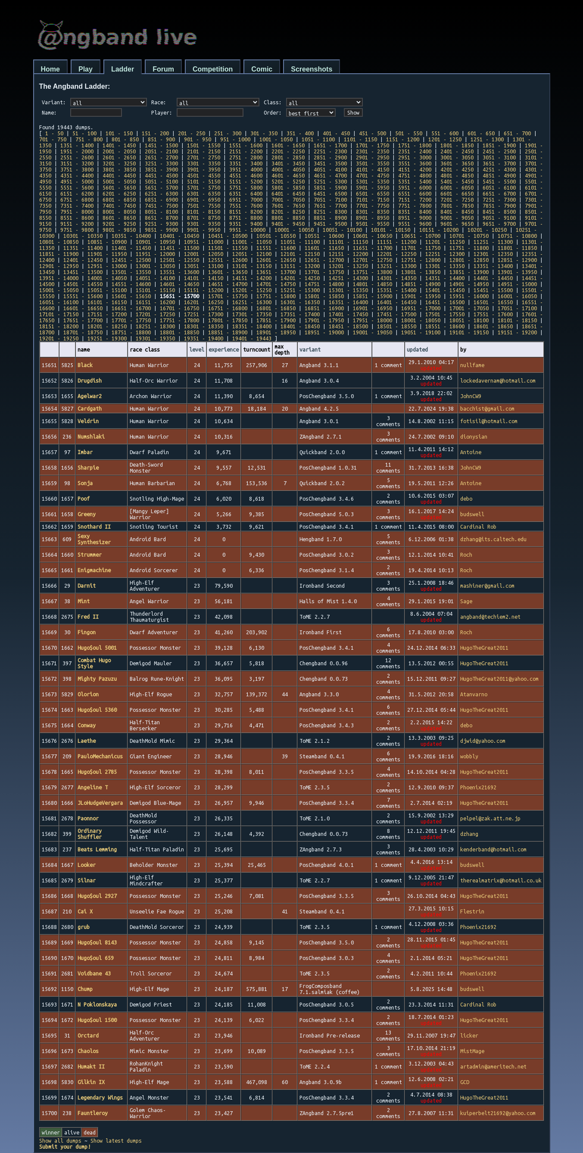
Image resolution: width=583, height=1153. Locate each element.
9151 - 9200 (77, 224)
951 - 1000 (235, 139)
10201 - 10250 (487, 230)
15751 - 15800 (276, 296)
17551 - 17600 (493, 314)
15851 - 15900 (372, 296)
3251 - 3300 (161, 163)
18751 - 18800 (131, 332)
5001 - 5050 (119, 181)
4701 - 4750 (372, 175)
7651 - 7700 (330, 206)
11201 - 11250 (445, 242)
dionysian (473, 436)
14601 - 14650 (179, 284)
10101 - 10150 (390, 230)
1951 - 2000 (77, 151)
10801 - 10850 (58, 242)
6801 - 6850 (119, 199)
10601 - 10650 (372, 236)
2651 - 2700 (161, 157)
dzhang (469, 834)
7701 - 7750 (372, 206)
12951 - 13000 (107, 266)
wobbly (469, 756)
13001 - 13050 (155, 266)
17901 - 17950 (324, 320)
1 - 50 (54, 133)
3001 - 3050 (457, 157)
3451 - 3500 (330, 163)
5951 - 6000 (414, 187)
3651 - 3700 (499, 163)
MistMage (472, 1051)
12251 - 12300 (445, 254)
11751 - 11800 (469, 248)
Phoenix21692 (478, 787)
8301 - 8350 (372, 212)
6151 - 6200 (77, 193)
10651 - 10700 (420, 236)
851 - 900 (161, 139)
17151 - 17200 (107, 314)
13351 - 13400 (493, 266)
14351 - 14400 (445, 278)
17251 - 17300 (203, 314)
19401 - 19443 (251, 338)
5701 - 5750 (203, 187)
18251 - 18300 (155, 326)
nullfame (472, 365)
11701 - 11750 (420, 248)
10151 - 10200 (438, 230)
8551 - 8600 (77, 218)
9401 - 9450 (288, 224)
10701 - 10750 (469, 236)
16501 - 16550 (493, 302)
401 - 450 (336, 133)
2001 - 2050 (119, 151)
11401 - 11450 (131, 248)
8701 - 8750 (203, 218)
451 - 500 (372, 133)
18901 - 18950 (276, 332)
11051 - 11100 (300, 242)
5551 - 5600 (77, 187)
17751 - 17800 (179, 320)
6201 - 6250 (119, 193)
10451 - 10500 (227, 236)
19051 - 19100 (420, 332)
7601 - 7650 (288, 206)
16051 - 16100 (58, 302)
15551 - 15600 (83, 296)
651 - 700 (517, 133)
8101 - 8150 (203, 212)
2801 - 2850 (288, 157)
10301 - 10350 (83, 236)
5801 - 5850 (288, 187)
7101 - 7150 (372, 199)
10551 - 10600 (324, 236)
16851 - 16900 (324, 308)
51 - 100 (84, 133)
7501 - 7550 (203, 206)
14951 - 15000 (517, 284)
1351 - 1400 (77, 145)
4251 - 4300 (499, 169)
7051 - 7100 (330, 199)
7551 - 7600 (245, 206)
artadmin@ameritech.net (493, 1066)
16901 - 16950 (372, 308)
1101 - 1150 (360, 139)
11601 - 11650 (324, 248)
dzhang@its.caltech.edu (493, 539)
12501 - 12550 (179, 260)
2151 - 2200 (245, 151)
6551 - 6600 (414, 193)
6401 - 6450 (288, 193)
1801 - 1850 (457, 145)
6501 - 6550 (372, 193)
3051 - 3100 (499, 157)
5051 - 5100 (161, 181)
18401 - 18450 (300, 326)
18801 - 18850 (179, 332)
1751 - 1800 (414, 145)
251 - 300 (227, 133)
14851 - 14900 (420, 284)
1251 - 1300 (487, 139)
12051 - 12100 (251, 254)
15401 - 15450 (445, 290)
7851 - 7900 (499, 206)
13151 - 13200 (300, 266)
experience (224, 349)
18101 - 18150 (517, 320)
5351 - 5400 (414, 181)
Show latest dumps (116, 1140)
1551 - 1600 (245, 145)
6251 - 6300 (161, 193)
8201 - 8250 (288, 212)
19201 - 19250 (58, 338)
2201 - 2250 (288, 151)
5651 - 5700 (161, 187)
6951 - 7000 (245, 199)
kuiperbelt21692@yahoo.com (498, 1113)
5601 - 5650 (119, 187)
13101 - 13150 (251, 266)
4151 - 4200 (414, 169)
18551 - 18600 (445, 326)
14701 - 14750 (276, 284)
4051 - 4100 (330, 169)
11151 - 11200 (396, 242)
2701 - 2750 (203, 157)
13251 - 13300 (396, 266)
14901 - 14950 (469, 284)
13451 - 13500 (83, 272)
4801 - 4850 (457, 175)
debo (466, 498)
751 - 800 (89, 139)
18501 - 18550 (396, 326)
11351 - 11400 (83, 248)
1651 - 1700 (330, 145)
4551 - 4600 (245, 175)
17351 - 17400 (300, 314)
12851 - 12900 (517, 260)
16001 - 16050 (517, 296)
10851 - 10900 (107, 242)
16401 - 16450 (396, 302)
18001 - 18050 (420, 320)
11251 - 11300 (493, 242)
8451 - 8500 (499, 212)
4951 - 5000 (77, 181)
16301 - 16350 (300, 302)
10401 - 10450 (179, 236)
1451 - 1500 (161, 145)
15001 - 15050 (58, 290)
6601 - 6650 (457, 193)
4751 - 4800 (414, 175)
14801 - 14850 (372, 284)
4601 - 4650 (288, 175)
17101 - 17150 (58, 314)
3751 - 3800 (77, 169)
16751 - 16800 (227, 308)
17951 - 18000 (372, 320)
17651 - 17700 (83, 320)
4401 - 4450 (119, 175)
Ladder (122, 69)
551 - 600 (444, 133)
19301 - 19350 (155, 338)
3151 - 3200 (77, 163)
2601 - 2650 (119, 157)
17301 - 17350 (251, 314)
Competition (213, 69)
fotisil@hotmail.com (489, 421)
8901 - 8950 (372, 218)
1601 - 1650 (288, 145)
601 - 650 (481, 133)
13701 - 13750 (324, 272)
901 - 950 (197, 139)
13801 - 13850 (420, 272)
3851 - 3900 (161, 169)
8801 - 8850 (288, 218)
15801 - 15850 (324, 296)
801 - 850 (125, 139)
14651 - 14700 (227, 284)
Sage (466, 601)
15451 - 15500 (493, 290)
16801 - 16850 (276, 308)
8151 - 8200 (245, 212)
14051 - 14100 (155, 278)
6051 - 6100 (499, 187)
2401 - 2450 (457, 151)
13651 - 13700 (276, 272)
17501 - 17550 (445, 314)
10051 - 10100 (342, 230)
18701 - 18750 (83, 332)
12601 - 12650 (276, 260)
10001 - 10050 (294, 230)
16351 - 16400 (348, 302)
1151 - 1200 (402, 139)
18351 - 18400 (251, 326)
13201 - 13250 (348, 266)
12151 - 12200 (348, 254)
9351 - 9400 (245, 224)
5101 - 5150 (203, 181)
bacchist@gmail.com (487, 408)
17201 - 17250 (155, 314)
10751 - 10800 (517, 236)
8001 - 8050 (119, 212)
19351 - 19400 (203, 338)
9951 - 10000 (247, 230)
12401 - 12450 (83, 260)
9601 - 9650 (457, 224)
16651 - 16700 (131, 308)
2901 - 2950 (372, 157)
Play (85, 69)
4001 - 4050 (288, 169)
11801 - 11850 (517, 248)
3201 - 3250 (119, 163)
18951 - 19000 (324, 332)
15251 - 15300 (300, 290)
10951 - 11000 (203, 242)
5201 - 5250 (288, 181)
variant (310, 349)
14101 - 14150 (203, 278)
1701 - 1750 (372, 145)
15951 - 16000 (469, 296)
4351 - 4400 (77, 175)
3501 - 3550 (372, 163)
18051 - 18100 (469, 320)
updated (417, 349)
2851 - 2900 (330, 157)
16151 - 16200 (155, 302)
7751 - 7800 (414, 206)
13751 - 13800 (372, 272)
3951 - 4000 (245, 169)
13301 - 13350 (445, 266)
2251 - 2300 (330, 151)
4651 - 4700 (330, 175)
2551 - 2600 (77, 157)
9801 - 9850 (119, 230)
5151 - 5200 (245, 181)
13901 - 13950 (517, 272)
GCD (464, 1082)
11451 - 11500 (179, 248)
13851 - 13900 (469, 272)
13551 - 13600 (179, 272)
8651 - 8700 (161, 218)
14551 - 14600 (131, 284)
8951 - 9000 (414, 218)
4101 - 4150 (372, 169)
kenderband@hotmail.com (493, 849)
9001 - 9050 (457, 218)
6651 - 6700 (499, 193)
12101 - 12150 (300, 254)
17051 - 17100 (517, 308)
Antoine (470, 452)
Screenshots (311, 69)
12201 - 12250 (396, 254)
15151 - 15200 (203, 290)
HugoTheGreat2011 (484, 648)
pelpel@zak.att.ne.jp (490, 818)
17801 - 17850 (227, 320)
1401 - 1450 (119, 145)
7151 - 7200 (414, 199)
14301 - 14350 (396, 278)
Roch (466, 555)
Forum (163, 69)
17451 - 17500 (396, 314)
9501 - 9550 (372, 224)
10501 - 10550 (276, 236)
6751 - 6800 (77, 199)
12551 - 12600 (227, 260)
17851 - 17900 (276, 320)
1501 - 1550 (203, 145)
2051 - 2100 (161, 151)
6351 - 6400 (245, 193)
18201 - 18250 (107, 326)
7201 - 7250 (457, 199)
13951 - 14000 (58, 278)
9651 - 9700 (499, 224)
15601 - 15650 (131, 296)
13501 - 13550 (131, 272)
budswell (472, 514)
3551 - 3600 (414, 163)
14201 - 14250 (300, 278)
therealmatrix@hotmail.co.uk (501, 880)
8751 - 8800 (245, 218)
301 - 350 (263, 133)
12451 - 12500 (131, 260)
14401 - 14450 (493, 278)
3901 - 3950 (203, 169)
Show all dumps (60, 1140)
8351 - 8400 (414, 212)
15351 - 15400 (396, 290)
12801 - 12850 (469, 260)
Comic (261, 69)
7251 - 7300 (499, 199)
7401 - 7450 (119, 206)
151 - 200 (155, 133)
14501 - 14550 (83, 284)
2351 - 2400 (414, 151)
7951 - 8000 (77, 212)
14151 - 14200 (251, 278)
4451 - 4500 (161, 175)
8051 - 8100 (161, 212)
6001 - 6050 (457, 187)
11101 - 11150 (348, 242)
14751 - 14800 (324, 284)
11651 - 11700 (372, 248)
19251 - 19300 (107, 338)
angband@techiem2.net (490, 617)
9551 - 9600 (414, 224)
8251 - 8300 (330, 212)
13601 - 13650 (227, 272)
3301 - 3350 (203, 163)
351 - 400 (300, 133)
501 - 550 (408, 133)
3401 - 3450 (288, 163)
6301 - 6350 (203, 193)
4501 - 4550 (203, 175)
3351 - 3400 (245, 163)
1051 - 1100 (318, 139)
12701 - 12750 (372, 260)
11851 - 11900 (58, 254)
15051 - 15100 (107, 290)
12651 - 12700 (324, 260)
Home (50, 69)
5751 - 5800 (245, 187)
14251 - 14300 (348, 278)
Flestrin (472, 911)
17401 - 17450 (348, 314)
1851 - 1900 (499, 145)
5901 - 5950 (372, 187)
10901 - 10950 (155, 242)
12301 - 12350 (493, 254)
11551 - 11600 (276, 248)
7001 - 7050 (288, 199)
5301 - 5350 (372, 181)
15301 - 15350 (348, 290)
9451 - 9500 (330, 224)
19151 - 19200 (517, 332)
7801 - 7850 (457, 206)
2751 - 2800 (245, 157)
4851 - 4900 (499, 175)
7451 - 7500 (161, 206)
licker (469, 1035)
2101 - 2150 (203, 151)
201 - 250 (191, 133)
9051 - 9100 (499, 218)
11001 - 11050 (251, 242)
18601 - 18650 (493, 326)
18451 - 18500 (348, 326)
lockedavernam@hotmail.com (498, 380)
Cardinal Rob (478, 527)
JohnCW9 (470, 396)
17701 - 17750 (131, 320)
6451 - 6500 (330, 193)
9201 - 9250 (119, 224)
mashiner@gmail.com (487, 586)
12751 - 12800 (420, 260)
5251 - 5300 (330, 181)
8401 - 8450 (457, 212)
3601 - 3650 (457, 163)
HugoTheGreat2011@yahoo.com (499, 679)
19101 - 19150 (469, 332)
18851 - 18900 (227, 332)
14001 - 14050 (107, 278)
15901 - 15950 (420, 296)
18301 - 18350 (203, 326)
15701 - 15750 (227, 296)
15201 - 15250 (251, 290)
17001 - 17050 (469, 308)
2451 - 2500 (499, 151)
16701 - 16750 (179, 308)
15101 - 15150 (155, 290)
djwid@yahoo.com (482, 741)
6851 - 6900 (161, 199)
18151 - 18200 (58, 326)
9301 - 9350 (203, 224)
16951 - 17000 (420, 308)
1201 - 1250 (444, 139)
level (196, 349)
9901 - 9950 (203, 230)
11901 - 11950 (107, 254)
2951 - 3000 (414, 157)
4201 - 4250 (457, 169)
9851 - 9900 (161, 230)
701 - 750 (52, 139)
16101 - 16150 (107, 302)
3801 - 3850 (119, 169)
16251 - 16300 (251, 302)
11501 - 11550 (227, 248)
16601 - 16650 (83, 308)
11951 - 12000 (155, 254)
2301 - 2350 (372, 151)
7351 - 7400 (77, 206)
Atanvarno (473, 694)
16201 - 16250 (203, 302)
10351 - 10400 (131, 236)
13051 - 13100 (203, 266)
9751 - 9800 (77, 230)
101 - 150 (119, 133)
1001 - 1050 (276, 139)
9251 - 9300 (161, 224)
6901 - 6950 (203, 199)
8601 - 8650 (119, 218)
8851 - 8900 (330, 218)
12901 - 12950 (58, 266)
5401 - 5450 (457, 181)
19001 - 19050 (372, 332)
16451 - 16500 (445, 302)
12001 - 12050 (203, 254)
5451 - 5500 (499, 181)
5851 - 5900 (330, 187)
